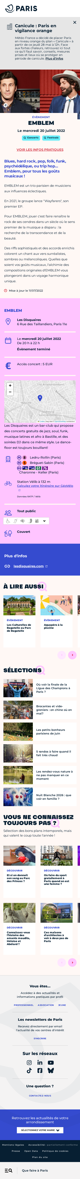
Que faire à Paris (35, 1170)
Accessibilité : (53, 1144)
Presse (16, 1151)
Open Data (31, 1151)
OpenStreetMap (60, 421)
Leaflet (41, 421)
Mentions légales (13, 1144)
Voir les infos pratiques (40, 150)
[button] (40, 398)
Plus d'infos (54, 58)
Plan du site (40, 1157)
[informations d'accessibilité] (26, 521)
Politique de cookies (55, 1151)
